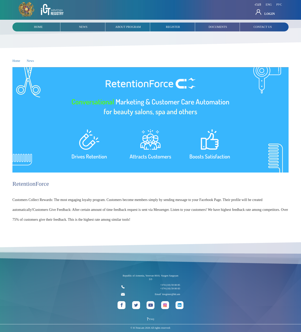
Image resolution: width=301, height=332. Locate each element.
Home (16, 60)
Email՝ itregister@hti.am (150, 294)
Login (265, 12)
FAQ (150, 319)
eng (269, 4)
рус (279, 4)
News (30, 60)
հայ (258, 4)
